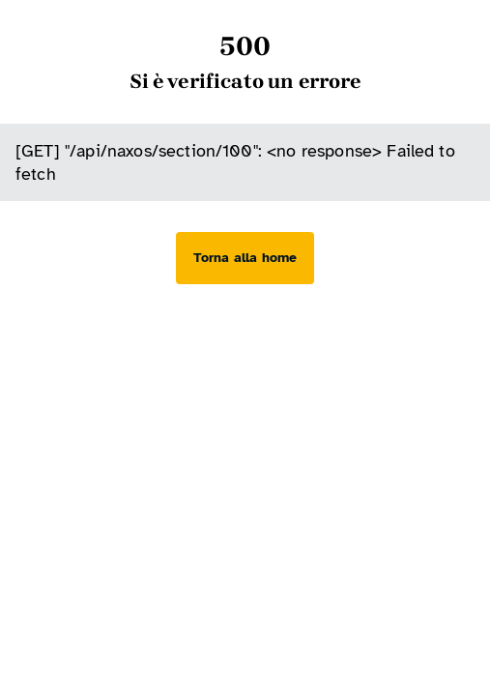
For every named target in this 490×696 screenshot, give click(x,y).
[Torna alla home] (245, 258)
